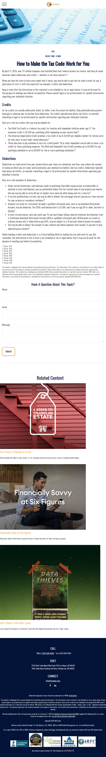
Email (4, 307)
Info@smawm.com (53, 680)
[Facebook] (50, 685)
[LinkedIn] (55, 685)
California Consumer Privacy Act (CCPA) (67, 714)
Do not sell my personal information (63, 716)
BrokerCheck (73, 695)
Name (4, 289)
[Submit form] (8, 351)
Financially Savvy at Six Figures (15, 533)
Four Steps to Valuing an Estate (15, 452)
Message (6, 324)
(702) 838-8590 (48, 653)
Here (53, 730)
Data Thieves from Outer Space (15, 623)
